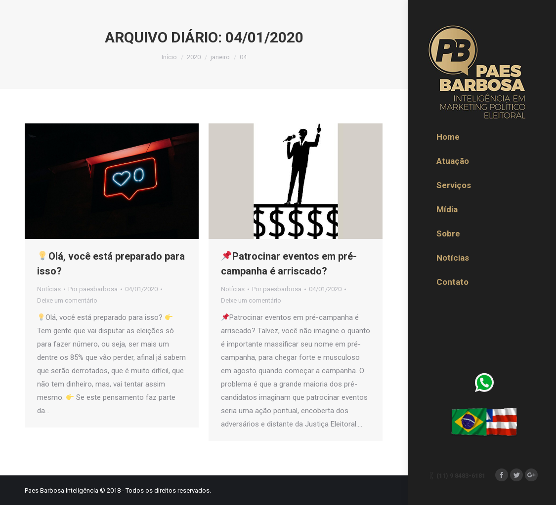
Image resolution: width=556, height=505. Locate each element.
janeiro (220, 57)
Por (93, 289)
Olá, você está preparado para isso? (111, 263)
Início (169, 57)
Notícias (49, 289)
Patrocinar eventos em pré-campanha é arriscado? (289, 263)
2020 (194, 57)
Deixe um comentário (67, 300)
